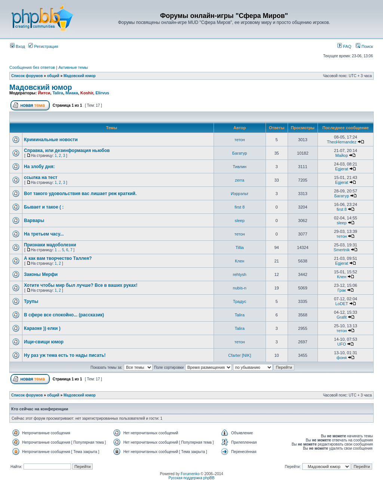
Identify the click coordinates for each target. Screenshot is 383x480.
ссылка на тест (40, 177)
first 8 (240, 207)
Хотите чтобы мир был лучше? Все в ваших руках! (81, 285)
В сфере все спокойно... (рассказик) (64, 315)
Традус (239, 301)
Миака (71, 93)
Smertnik (342, 249)
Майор (341, 155)
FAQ (344, 46)
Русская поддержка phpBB (191, 478)
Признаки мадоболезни (50, 244)
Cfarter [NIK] (239, 355)
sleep (239, 220)
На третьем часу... (44, 234)
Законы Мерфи (41, 274)
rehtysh (239, 274)
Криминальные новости (51, 139)
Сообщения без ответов (32, 67)
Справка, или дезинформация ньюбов (67, 150)
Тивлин (239, 166)
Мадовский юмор (80, 76)
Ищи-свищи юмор (44, 341)
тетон (240, 139)
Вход (17, 46)
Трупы (31, 301)
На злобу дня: (39, 166)
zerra (239, 180)
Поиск (364, 46)
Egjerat (341, 169)
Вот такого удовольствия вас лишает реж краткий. (80, 193)
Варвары (34, 220)
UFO (341, 344)
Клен (239, 261)
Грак (341, 290)
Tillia (240, 247)
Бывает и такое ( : (44, 207)
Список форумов (27, 76)
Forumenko (190, 474)
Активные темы (73, 67)
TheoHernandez (341, 142)
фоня (342, 357)
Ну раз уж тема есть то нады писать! (65, 355)
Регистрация (43, 46)
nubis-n (239, 288)
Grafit (342, 317)
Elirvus (102, 93)
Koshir (86, 93)
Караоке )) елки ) (42, 328)
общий (53, 76)
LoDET (341, 303)
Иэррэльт (239, 193)
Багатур (239, 153)
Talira (57, 93)
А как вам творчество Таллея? (58, 258)
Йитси (44, 93)
